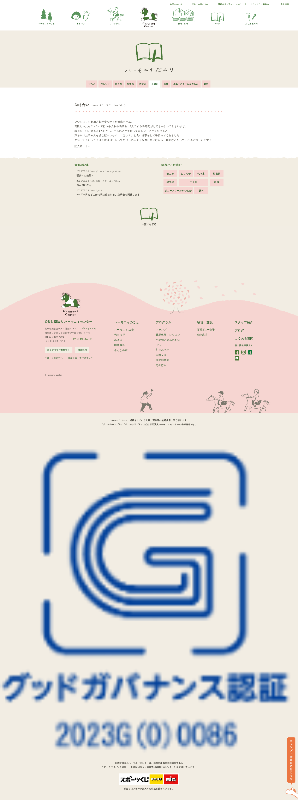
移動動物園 (162, 360)
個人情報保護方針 (244, 345)
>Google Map (89, 328)
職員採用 (285, 4)
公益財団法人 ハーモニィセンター (68, 321)
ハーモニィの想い (125, 329)
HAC (159, 344)
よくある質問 (251, 22)
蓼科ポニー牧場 (206, 329)
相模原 (130, 84)
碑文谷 (142, 84)
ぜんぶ (91, 84)
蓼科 (206, 84)
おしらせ (104, 84)
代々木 (118, 84)
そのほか (161, 365)
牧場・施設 (205, 322)
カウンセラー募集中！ (260, 4)
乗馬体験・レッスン (168, 334)
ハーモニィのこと (126, 322)
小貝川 (154, 84)
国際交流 (161, 354)
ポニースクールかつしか (186, 84)
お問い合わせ (176, 4)
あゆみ (118, 340)
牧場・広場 (183, 22)
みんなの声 (121, 350)
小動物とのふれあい (168, 340)
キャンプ (80, 22)
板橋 (166, 84)
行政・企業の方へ (200, 4)
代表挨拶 (119, 334)
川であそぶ (162, 349)
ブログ (217, 22)
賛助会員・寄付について (229, 4)
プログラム (114, 22)
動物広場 (202, 334)
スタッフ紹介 (244, 322)
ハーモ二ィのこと (46, 22)
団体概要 (119, 345)
